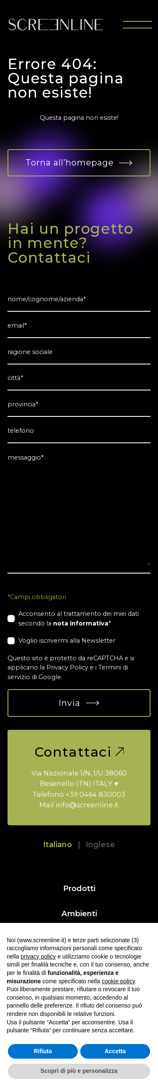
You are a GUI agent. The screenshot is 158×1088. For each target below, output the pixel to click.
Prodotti (79, 888)
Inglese (100, 844)
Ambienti (79, 913)
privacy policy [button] (38, 956)
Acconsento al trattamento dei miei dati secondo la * (78, 618)
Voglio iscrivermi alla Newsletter (66, 640)
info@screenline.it (87, 805)
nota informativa (80, 623)
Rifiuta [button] (43, 1051)
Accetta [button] (115, 1051)
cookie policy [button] (118, 981)
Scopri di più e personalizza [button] (79, 1070)
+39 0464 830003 (95, 794)
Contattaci (79, 752)
